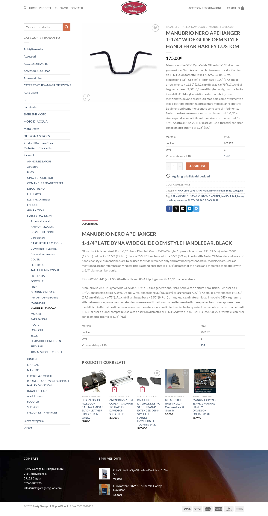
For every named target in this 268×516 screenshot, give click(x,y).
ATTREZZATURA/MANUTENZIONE (47, 85)
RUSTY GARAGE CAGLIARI (203, 200)
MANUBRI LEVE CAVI (43, 308)
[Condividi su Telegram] (196, 209)
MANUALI (33, 364)
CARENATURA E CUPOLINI (47, 243)
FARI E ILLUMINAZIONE (45, 270)
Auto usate (31, 92)
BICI (26, 100)
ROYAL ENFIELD (37, 390)
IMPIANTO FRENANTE (44, 297)
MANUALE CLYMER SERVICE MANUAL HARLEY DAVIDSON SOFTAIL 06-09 (204, 407)
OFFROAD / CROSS (37, 136)
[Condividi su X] (176, 209)
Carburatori (38, 237)
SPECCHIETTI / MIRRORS (42, 412)
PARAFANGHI (39, 319)
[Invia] (66, 27)
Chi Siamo (61, 8)
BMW (30, 172)
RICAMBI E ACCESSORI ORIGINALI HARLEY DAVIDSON (48, 383)
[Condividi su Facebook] (169, 209)
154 (203, 345)
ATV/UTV (32, 166)
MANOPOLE (38, 302)
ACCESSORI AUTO (36, 63)
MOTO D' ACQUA (36, 121)
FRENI (34, 286)
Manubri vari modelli (39, 375)
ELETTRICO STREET (38, 199)
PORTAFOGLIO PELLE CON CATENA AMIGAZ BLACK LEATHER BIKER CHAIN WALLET (92, 408)
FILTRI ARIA (38, 275)
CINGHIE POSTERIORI (40, 177)
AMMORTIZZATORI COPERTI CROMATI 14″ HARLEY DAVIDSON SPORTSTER (121, 407)
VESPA (28, 428)
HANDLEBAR (228, 196)
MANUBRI (33, 370)
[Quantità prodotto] (174, 166)
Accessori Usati (33, 78)
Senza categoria (34, 421)
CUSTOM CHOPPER (209, 196)
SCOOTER (33, 401)
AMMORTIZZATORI (39, 161)
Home (33, 8)
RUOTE (35, 324)
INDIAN (32, 359)
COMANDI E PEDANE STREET (45, 183)
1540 (227, 156)
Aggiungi (197, 166)
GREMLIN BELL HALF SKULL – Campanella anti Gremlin (174, 405)
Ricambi (29, 155)
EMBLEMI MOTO (35, 114)
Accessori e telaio (41, 221)
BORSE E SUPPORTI (42, 232)
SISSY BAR (37, 346)
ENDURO (32, 204)
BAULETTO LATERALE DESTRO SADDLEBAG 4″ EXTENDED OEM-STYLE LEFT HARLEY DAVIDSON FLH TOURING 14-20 (148, 412)
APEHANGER (178, 196)
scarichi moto (35, 396)
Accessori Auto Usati (37, 71)
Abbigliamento (33, 49)
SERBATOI (33, 407)
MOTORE (36, 313)
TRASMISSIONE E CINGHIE (47, 352)
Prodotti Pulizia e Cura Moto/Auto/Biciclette (38, 145)
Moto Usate (31, 128)
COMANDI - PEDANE (44, 248)
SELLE (34, 335)
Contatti (77, 8)
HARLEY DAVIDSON (39, 215)
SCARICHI (37, 330)
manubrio (182, 200)
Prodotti (45, 8)
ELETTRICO (34, 194)
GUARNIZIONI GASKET (45, 292)
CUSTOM (192, 196)
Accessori (30, 56)
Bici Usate (30, 107)
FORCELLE (37, 281)
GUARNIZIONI (36, 210)
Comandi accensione (43, 254)
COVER (35, 259)
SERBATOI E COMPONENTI (47, 341)
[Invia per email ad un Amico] (183, 209)
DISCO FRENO (36, 188)
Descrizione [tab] (90, 223)
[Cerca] (25, 8)
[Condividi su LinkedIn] (190, 209)
